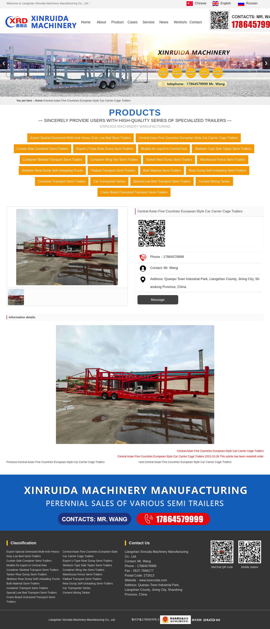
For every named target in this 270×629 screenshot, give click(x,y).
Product (117, 22)
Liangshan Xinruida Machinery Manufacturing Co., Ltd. (82, 619)
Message (158, 300)
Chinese (201, 3)
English (226, 3)
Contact (195, 22)
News (163, 22)
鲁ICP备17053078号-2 (146, 619)
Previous (4, 63)
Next (266, 63)
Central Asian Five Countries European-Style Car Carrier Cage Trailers (61, 462)
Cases (133, 22)
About (101, 22)
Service (148, 22)
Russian (252, 3)
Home (85, 22)
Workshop (180, 22)
